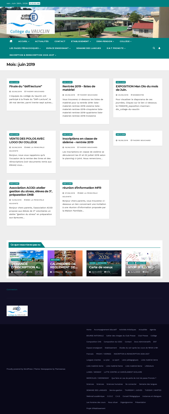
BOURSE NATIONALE (95, 336)
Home (88, 330)
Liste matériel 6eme (133, 366)
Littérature (149, 366)
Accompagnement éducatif (105, 330)
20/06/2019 (123, 95)
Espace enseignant (57, 48)
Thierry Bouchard (34, 91)
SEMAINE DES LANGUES (96, 390)
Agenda (153, 330)
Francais (89, 354)
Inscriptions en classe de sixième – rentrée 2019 (79, 140)
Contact (60, 41)
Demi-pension (105, 41)
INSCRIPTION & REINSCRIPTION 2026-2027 (32, 55)
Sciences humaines (115, 384)
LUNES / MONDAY (93, 372)
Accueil (23, 41)
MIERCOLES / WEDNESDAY (97, 378)
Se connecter (131, 384)
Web (29, 272)
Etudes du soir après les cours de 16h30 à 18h (138, 348)
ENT (155, 342)
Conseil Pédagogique (131, 396)
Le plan (107, 360)
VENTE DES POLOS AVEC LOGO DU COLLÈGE (26, 140)
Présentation (140, 402)
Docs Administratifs (142, 342)
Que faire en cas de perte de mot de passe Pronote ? (134, 378)
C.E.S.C (110, 396)
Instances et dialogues (151, 396)
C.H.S (118, 396)
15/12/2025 (136, 272)
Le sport (115, 360)
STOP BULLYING (140, 267)
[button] (154, 48)
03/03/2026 (58, 272)
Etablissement (80, 41)
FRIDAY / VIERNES (103, 354)
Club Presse (143, 336)
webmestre (137, 95)
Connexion (12, 289)
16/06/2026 (19, 272)
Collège (125, 41)
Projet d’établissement (95, 408)
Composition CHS (93, 342)
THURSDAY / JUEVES (133, 390)
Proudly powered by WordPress (20, 369)
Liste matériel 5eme (114, 366)
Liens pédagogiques (130, 360)
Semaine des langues (88, 48)
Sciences (90, 384)
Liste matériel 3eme (149, 360)
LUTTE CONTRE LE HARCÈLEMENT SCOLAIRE (123, 372)
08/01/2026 (97, 272)
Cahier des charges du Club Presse (120, 336)
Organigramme (126, 402)
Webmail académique (95, 396)
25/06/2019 (17, 91)
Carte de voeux (100, 267)
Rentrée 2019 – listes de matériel (78, 88)
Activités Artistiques (127, 330)
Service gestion (115, 390)
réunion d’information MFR (81, 188)
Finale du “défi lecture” (25, 86)
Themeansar (60, 369)
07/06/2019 (70, 193)
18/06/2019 (123, 140)
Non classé (14, 82)
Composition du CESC (113, 342)
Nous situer (113, 402)
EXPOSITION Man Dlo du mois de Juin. (137, 88)
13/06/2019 (17, 200)
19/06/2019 (70, 147)
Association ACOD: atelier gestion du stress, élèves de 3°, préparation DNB (30, 191)
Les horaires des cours (95, 402)
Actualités (42, 41)
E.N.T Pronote (115, 48)
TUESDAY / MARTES (153, 390)
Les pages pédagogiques (24, 48)
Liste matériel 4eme (94, 366)
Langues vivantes (93, 360)
